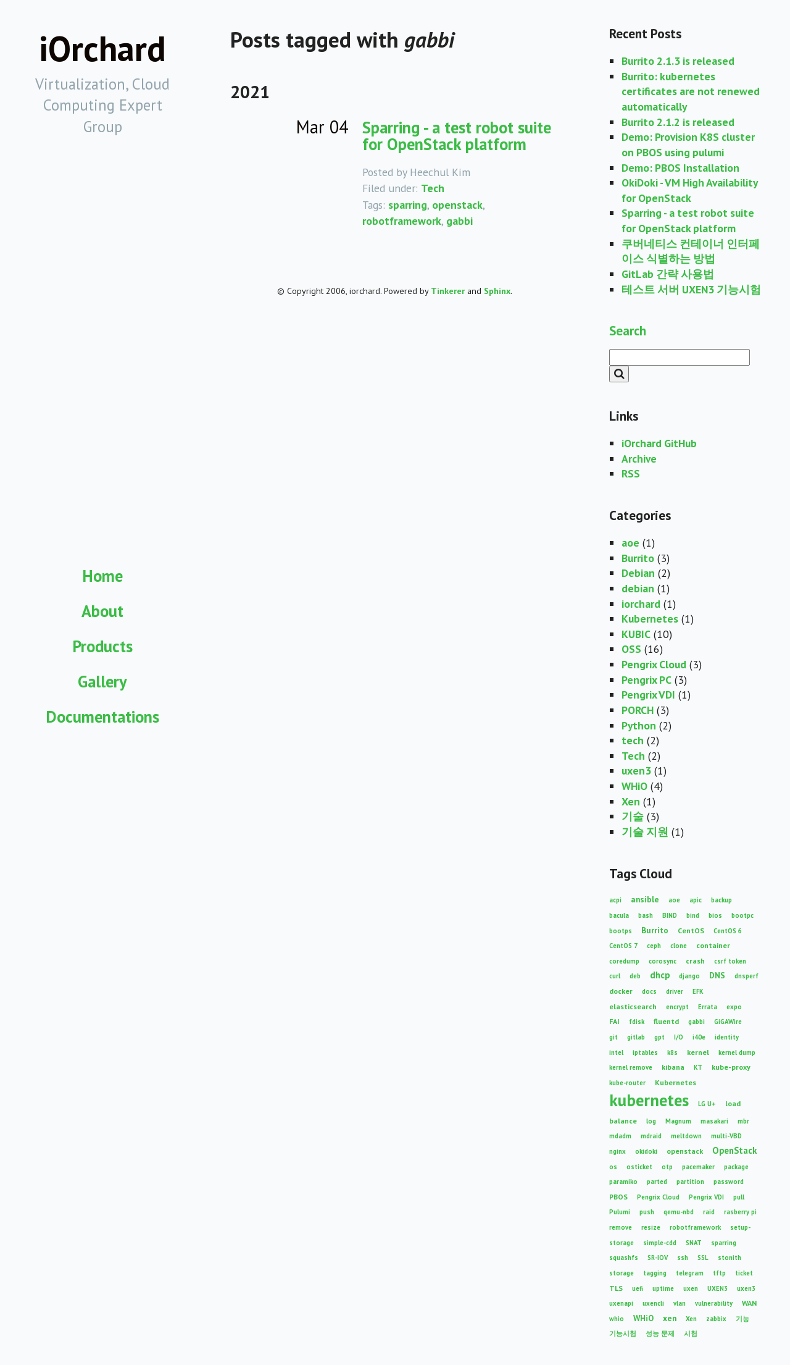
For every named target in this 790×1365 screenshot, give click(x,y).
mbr (743, 1121)
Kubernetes (650, 618)
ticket (744, 1273)
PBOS (618, 1196)
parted (657, 1181)
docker (621, 991)
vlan (679, 1303)
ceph (654, 945)
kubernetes (649, 1100)
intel (616, 1052)
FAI (614, 1021)
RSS (631, 473)
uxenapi (621, 1303)
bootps (620, 930)
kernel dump (736, 1052)
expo (734, 1006)
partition (690, 1181)
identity (727, 1037)
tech (633, 740)
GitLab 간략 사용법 (668, 274)
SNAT (694, 1242)
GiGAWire (728, 1021)
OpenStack (734, 1150)
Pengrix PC (647, 680)
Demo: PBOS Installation (680, 168)
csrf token (730, 961)
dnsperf (746, 976)
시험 (690, 1333)
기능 (742, 1318)
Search (627, 330)
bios (715, 915)
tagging (655, 1273)
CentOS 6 (727, 930)
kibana (673, 1067)
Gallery (102, 681)
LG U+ (707, 1103)
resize (650, 1227)
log (651, 1121)
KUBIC (636, 634)
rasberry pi (740, 1212)
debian (638, 588)
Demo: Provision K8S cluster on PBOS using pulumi (688, 144)
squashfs (623, 1257)
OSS (631, 649)
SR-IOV (657, 1257)
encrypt (677, 1006)
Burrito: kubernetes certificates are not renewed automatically (691, 91)
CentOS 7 (623, 945)
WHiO (634, 786)
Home (102, 575)
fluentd (666, 1021)
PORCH (638, 710)
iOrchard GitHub (659, 443)
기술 (633, 816)
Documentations (102, 716)
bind (692, 915)
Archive (639, 459)
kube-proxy (731, 1067)
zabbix (716, 1318)
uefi (637, 1288)
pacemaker (698, 1166)
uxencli (653, 1303)
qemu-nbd (678, 1212)
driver (674, 991)
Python (639, 725)
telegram (690, 1273)
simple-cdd (659, 1242)
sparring (407, 205)
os (613, 1166)
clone (678, 945)
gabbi (459, 221)
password (728, 1181)
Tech (432, 188)
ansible (645, 899)
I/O (678, 1037)
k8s (672, 1052)
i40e (698, 1037)
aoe (630, 543)
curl (614, 976)
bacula (619, 915)
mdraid (651, 1136)
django (689, 976)
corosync (662, 961)
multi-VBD (726, 1136)
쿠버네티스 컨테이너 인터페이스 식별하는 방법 (691, 251)
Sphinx (497, 290)
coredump (624, 961)
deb (635, 976)
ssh (682, 1257)
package (736, 1166)
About (102, 610)
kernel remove (630, 1067)
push (646, 1212)
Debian (638, 573)
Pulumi (619, 1212)
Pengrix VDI (648, 694)
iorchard (641, 604)
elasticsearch (633, 1006)
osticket (639, 1166)
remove (620, 1227)
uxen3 (636, 770)
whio (616, 1318)
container (713, 945)
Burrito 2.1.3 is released (678, 61)
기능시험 (622, 1333)
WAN (749, 1303)
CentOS (691, 930)
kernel (698, 1052)
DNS (717, 975)
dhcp (660, 975)
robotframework (401, 221)
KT (698, 1067)
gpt (659, 1037)
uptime (663, 1288)
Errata (707, 1006)
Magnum (678, 1121)
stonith (729, 1257)
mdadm (620, 1136)
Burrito (638, 558)
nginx (617, 1151)
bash (645, 915)
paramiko (623, 1181)
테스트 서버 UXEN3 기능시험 (691, 289)
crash (695, 960)
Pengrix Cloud (654, 664)
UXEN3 (717, 1288)
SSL (703, 1257)
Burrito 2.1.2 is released (678, 122)
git (613, 1037)
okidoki (646, 1151)
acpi (615, 900)
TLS (616, 1288)
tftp (719, 1273)
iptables (645, 1052)
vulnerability (714, 1303)
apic (695, 900)
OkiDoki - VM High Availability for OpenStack (689, 190)
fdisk (636, 1021)
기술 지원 (645, 832)
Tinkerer (448, 290)
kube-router (627, 1082)
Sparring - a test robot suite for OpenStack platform (456, 135)
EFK (698, 991)
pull (738, 1197)
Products (102, 646)
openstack (457, 205)
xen (669, 1318)
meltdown (686, 1136)
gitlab (636, 1037)
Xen (631, 801)
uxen (690, 1288)
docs (649, 991)
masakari (714, 1121)
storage (621, 1273)
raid (709, 1212)
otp (667, 1166)
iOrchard (102, 48)
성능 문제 (660, 1333)
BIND (669, 915)
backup (721, 900)
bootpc (742, 915)
